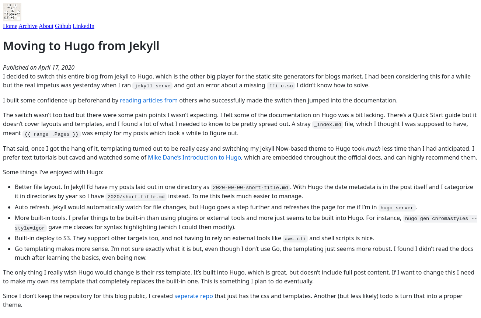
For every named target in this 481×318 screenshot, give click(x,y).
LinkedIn (83, 26)
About (46, 26)
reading (130, 100)
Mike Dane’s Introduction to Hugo (194, 157)
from (171, 100)
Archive (28, 26)
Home (10, 26)
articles (153, 100)
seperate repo (193, 296)
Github (63, 26)
